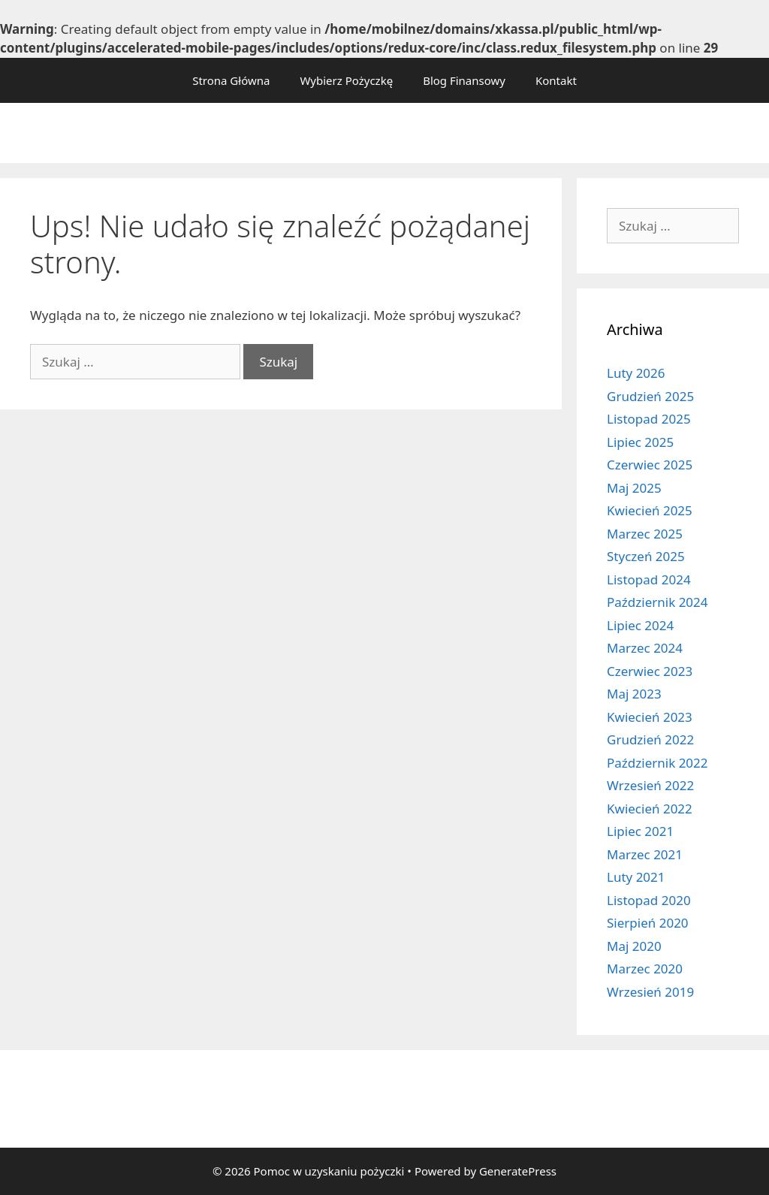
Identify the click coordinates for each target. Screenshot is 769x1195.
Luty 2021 (636, 877)
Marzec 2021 (645, 854)
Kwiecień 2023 (649, 717)
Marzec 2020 (645, 968)
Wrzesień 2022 (650, 785)
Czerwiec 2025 (649, 464)
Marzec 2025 (645, 533)
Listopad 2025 (649, 418)
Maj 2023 (634, 693)
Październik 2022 (657, 762)
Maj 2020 (634, 946)
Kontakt (556, 80)
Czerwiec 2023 (649, 671)
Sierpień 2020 (648, 922)
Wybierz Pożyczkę (346, 80)
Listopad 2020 (649, 900)
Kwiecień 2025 (649, 510)
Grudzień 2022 (650, 739)
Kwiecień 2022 (649, 808)
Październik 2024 (657, 602)
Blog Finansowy (464, 80)
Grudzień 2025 (650, 396)
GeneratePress (517, 1170)
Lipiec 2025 (640, 442)
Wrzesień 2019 (650, 991)
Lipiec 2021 (640, 831)
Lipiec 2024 (640, 625)
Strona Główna (231, 80)
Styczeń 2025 (646, 556)
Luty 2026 (636, 373)
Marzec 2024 (645, 647)
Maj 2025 (634, 487)
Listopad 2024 (649, 579)
